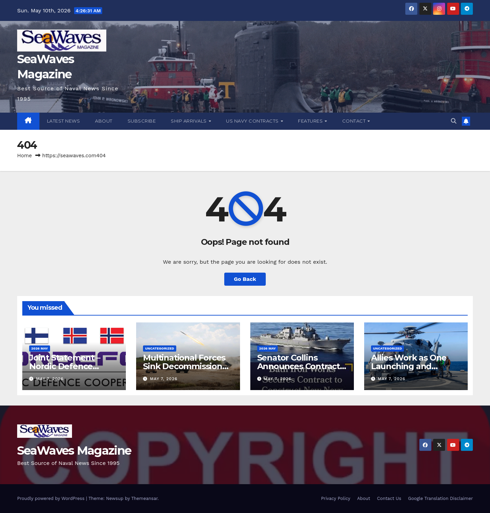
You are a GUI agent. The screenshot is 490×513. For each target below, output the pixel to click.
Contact (354, 121)
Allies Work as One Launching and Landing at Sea (408, 366)
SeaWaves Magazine (74, 450)
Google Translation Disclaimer (440, 498)
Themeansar (144, 498)
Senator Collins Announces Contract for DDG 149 (298, 366)
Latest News (63, 121)
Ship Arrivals (189, 121)
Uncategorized (159, 348)
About (103, 121)
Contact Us (389, 498)
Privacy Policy (335, 498)
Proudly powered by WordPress (51, 498)
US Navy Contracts (253, 121)
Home (24, 155)
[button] (453, 121)
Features (311, 121)
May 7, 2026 (49, 378)
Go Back (245, 279)
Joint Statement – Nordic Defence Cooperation (64, 366)
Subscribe (142, 121)
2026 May (39, 348)
